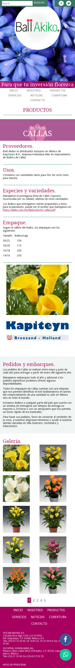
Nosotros (34, 90)
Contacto (37, 100)
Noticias (36, 95)
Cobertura (59, 95)
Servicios (14, 95)
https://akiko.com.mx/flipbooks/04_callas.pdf (29, 210)
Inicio (13, 90)
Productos (58, 90)
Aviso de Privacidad (14, 664)
